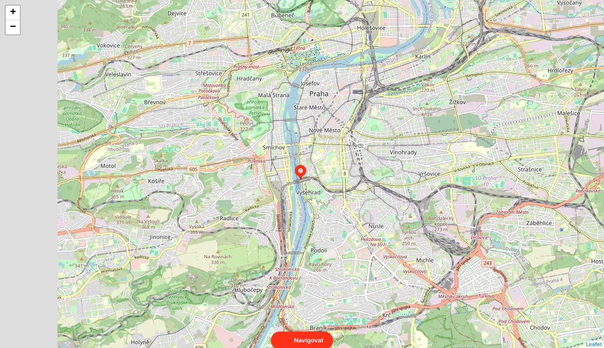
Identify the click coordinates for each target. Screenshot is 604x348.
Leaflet (594, 336)
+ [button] (13, 13)
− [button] (13, 27)
